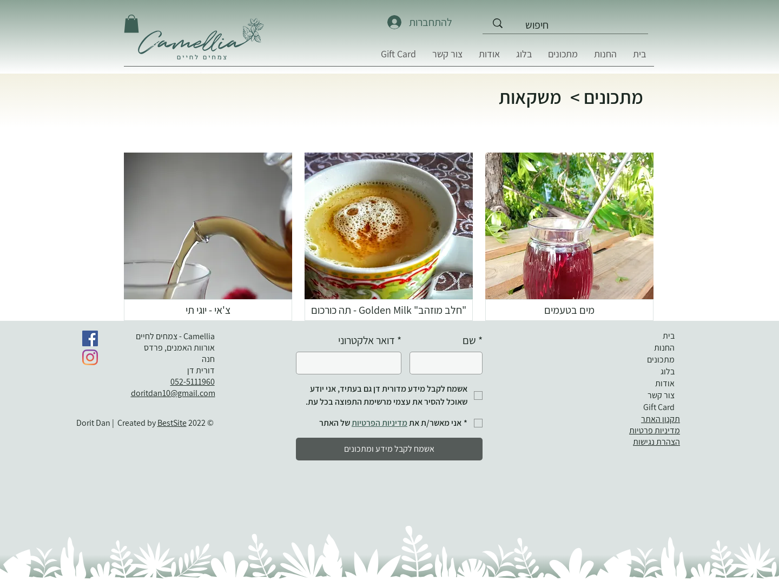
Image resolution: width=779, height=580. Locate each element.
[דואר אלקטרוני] (352, 363)
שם (473, 340)
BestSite (172, 423)
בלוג (668, 371)
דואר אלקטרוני (369, 340)
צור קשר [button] (661, 395)
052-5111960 (192, 381)
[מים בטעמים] (569, 310)
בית (669, 335)
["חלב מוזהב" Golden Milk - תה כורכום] (389, 310)
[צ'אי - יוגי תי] (208, 310)
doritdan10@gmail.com (173, 393)
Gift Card (659, 407)
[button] (447, 57)
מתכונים (661, 359)
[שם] (449, 363)
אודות (665, 383)
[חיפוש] (585, 25)
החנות (664, 347)
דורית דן (199, 370)
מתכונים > (606, 96)
